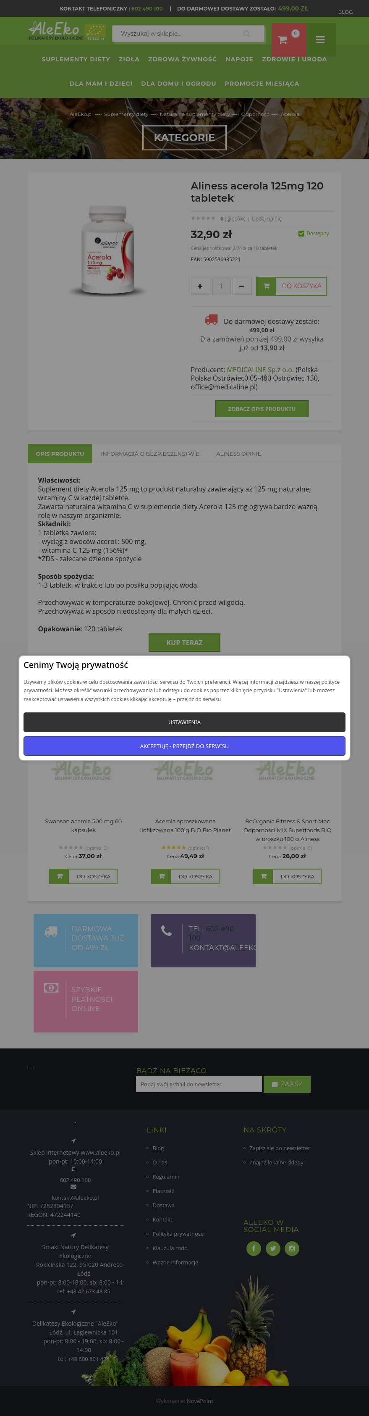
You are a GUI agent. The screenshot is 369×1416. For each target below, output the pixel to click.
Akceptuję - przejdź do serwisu (184, 746)
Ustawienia (184, 722)
